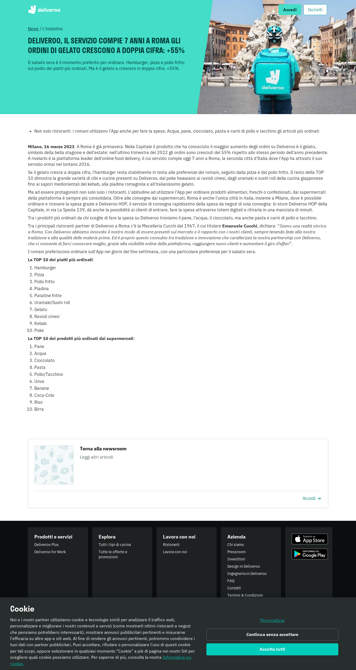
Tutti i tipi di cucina (115, 544)
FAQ (231, 580)
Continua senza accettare (272, 637)
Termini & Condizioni (245, 595)
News (33, 28)
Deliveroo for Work (50, 551)
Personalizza (272, 623)
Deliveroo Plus (46, 544)
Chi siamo (235, 544)
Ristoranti (171, 544)
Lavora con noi (175, 551)
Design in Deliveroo (243, 566)
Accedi (312, 498)
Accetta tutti (272, 652)
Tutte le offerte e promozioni (113, 554)
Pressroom (236, 551)
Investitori (236, 559)
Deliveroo (44, 9)
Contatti (234, 588)
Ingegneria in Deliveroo (247, 573)
